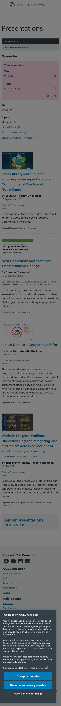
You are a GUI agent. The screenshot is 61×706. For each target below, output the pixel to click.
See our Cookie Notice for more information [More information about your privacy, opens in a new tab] (25, 667)
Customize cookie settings (28, 693)
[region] (28, 656)
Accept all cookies (28, 676)
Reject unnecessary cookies (28, 685)
